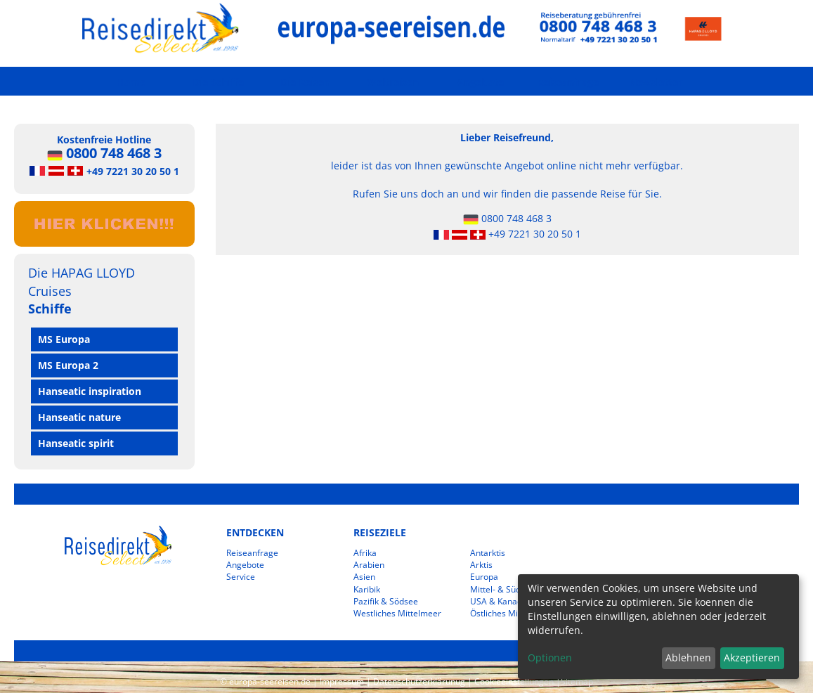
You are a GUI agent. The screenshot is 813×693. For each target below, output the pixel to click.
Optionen (550, 657)
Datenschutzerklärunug (419, 681)
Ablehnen (688, 657)
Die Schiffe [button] (218, 82)
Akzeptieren (752, 657)
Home (130, 82)
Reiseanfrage (568, 82)
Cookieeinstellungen (514, 681)
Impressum (342, 681)
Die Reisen (305, 82)
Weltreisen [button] (393, 82)
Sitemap (577, 681)
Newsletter (655, 82)
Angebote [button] (480, 82)
